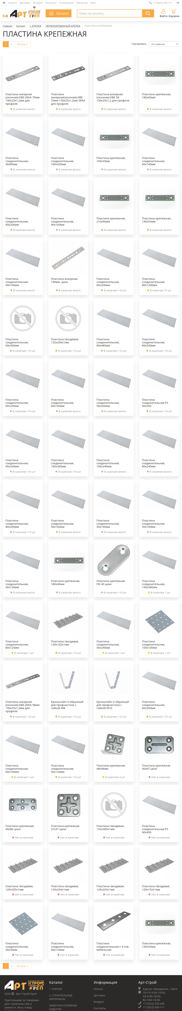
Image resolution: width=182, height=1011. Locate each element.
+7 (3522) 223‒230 (154, 968)
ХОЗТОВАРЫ (57, 955)
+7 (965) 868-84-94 (154, 989)
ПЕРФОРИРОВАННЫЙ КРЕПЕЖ (62, 25)
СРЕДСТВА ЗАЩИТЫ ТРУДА (67, 962)
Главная (7, 25)
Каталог (20, 25)
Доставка (25, 2)
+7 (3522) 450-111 (160, 2)
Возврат (37, 2)
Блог (93, 2)
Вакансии (82, 2)
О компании (66, 2)
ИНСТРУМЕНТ (58, 968)
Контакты (51, 2)
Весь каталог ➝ (59, 975)
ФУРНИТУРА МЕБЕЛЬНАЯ (65, 949)
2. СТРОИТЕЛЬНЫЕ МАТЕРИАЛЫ (61, 930)
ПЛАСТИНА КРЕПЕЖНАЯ (98, 25)
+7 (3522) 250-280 (154, 937)
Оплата (12, 2)
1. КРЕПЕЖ (35, 25)
